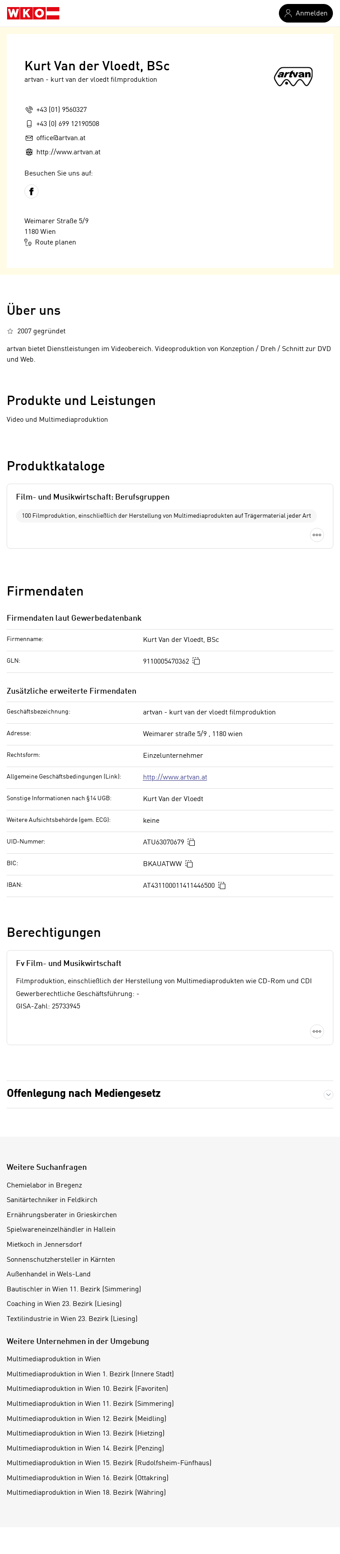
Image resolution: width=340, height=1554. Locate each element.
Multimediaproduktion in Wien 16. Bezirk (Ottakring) (88, 1478)
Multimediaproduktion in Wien (53, 1359)
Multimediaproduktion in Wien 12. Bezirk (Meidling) (86, 1419)
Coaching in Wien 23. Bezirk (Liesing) (64, 1304)
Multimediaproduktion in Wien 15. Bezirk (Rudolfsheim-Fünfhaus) (109, 1463)
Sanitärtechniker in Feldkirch (52, 1200)
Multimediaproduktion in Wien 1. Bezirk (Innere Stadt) (90, 1374)
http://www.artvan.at (175, 777)
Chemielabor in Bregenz (44, 1185)
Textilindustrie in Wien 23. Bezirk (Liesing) (72, 1319)
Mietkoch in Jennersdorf (44, 1245)
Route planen (50, 242)
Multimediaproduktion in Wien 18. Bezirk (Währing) (86, 1493)
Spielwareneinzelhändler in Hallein (61, 1229)
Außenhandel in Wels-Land (49, 1274)
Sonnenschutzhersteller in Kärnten (61, 1260)
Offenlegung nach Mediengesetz (83, 1094)
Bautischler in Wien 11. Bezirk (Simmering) (74, 1289)
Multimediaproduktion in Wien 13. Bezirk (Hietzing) (86, 1433)
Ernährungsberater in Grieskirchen (62, 1215)
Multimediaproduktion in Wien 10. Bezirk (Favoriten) (87, 1389)
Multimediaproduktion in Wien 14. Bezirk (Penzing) (85, 1448)
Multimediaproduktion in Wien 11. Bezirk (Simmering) (90, 1404)
